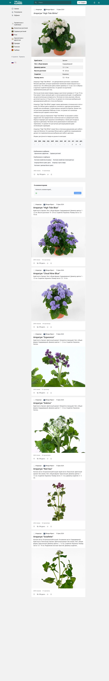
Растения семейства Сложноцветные (63, 160)
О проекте (15, 57)
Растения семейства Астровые (42, 160)
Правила (22, 57)
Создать (82, 3)
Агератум (38, 9)
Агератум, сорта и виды (59, 162)
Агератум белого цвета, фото (42, 162)
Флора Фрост (49, 9)
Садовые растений (55, 153)
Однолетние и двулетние (41, 153)
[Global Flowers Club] (18, 2)
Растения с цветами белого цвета (43, 165)
